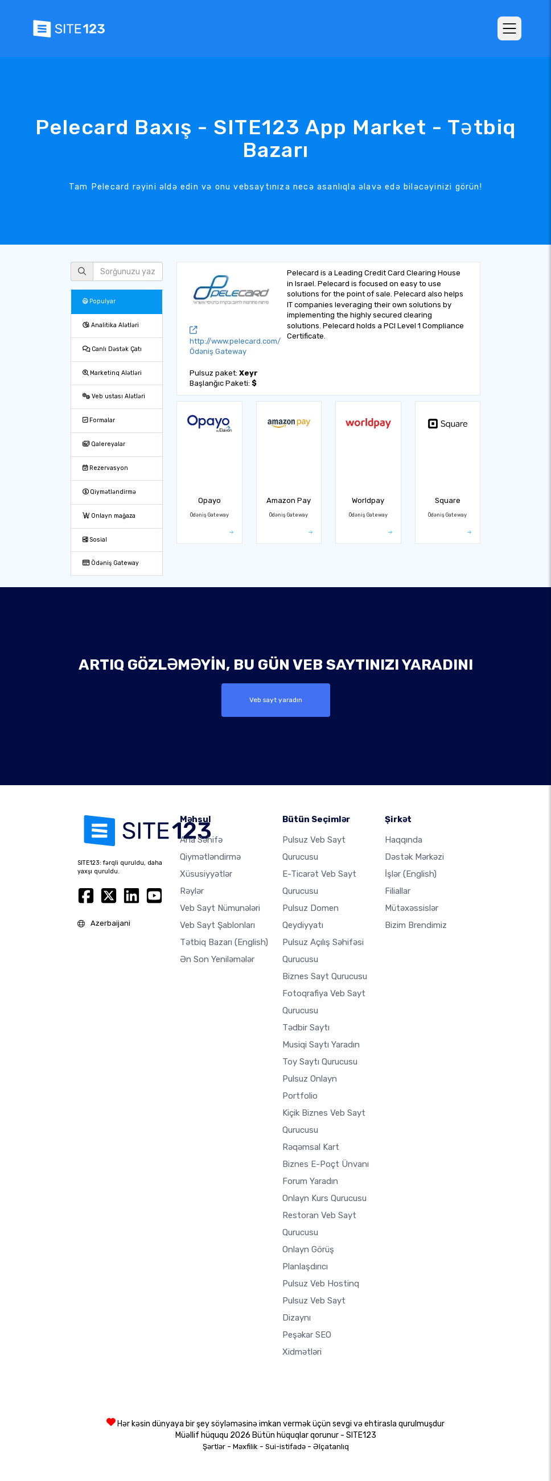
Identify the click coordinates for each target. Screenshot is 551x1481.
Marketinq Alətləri (112, 373)
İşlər (411, 874)
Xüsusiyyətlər (206, 874)
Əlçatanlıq (331, 1446)
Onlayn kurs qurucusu (324, 1198)
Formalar (99, 420)
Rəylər (192, 891)
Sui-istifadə (285, 1446)
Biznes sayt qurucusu (324, 976)
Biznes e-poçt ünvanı (325, 1164)
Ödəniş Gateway (111, 563)
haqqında (403, 840)
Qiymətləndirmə (109, 492)
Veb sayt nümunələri (220, 908)
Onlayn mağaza (109, 515)
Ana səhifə (201, 840)
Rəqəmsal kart (310, 1147)
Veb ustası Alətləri (114, 396)
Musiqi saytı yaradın (321, 1044)
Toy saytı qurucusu (319, 1062)
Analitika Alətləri (111, 325)
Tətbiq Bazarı (224, 942)
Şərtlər (214, 1446)
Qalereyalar (104, 444)
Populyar (99, 301)
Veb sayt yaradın (276, 700)
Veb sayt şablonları (217, 925)
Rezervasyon (105, 468)
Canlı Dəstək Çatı (112, 349)
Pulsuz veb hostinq (320, 1283)
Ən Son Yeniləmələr (217, 959)
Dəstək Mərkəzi (414, 857)
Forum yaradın (310, 1181)
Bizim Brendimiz (416, 925)
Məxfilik (245, 1446)
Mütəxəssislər (411, 908)
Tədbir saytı (306, 1027)
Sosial (95, 539)
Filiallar (397, 891)
